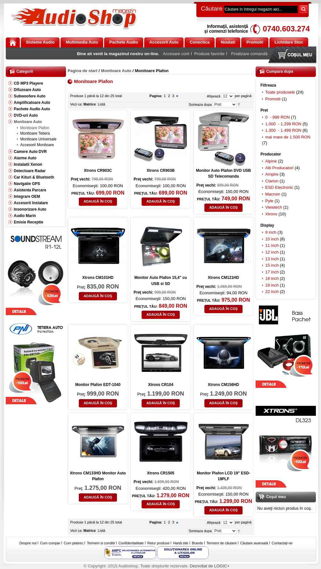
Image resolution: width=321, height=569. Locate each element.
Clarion (271, 181)
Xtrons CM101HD (97, 277)
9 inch (270, 232)
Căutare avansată (254, 543)
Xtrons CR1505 (160, 473)
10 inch (272, 239)
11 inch (272, 245)
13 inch (272, 258)
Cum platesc (73, 543)
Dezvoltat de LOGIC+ (209, 566)
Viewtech (273, 207)
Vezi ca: (76, 104)
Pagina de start (82, 70)
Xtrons (271, 214)
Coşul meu (294, 55)
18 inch (272, 278)
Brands (197, 543)
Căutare (212, 8)
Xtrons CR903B (161, 170)
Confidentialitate (131, 543)
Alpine (271, 161)
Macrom (272, 194)
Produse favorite (209, 53)
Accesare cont (176, 53)
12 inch (272, 252)
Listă (101, 104)
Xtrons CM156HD (223, 384)
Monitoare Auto (116, 70)
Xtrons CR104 (160, 384)
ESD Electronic (279, 187)
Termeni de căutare (222, 543)
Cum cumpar (50, 543)
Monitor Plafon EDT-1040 (97, 384)
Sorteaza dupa (200, 104)
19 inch (272, 285)
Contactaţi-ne (282, 543)
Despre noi (28, 543)
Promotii (273, 98)
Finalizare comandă (249, 53)
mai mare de (287, 137)
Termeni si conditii (101, 543)
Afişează (213, 96)
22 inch (272, 291)
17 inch (272, 272)
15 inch (272, 265)
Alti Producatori (279, 167)
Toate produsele (280, 92)
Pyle (269, 200)
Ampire (271, 174)
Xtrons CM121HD (223, 277)
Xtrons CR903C (98, 170)
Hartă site (180, 543)
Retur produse (158, 543)
